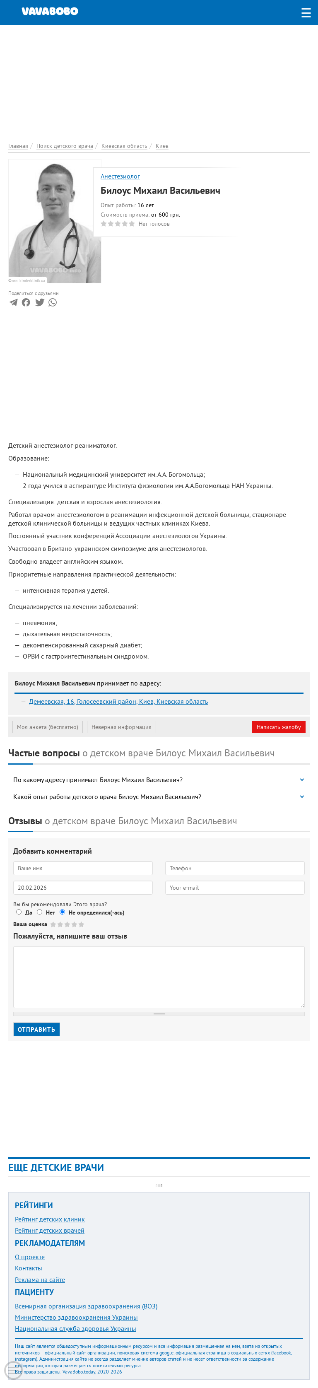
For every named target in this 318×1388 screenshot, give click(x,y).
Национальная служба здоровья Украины (75, 1328)
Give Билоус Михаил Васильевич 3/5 (67, 924)
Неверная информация (122, 727)
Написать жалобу (279, 727)
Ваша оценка (30, 924)
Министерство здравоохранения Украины (76, 1317)
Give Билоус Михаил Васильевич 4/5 (74, 924)
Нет (50, 912)
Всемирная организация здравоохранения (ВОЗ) (86, 1306)
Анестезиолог (120, 176)
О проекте (30, 1257)
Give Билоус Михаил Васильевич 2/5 (60, 924)
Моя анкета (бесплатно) (47, 727)
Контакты (28, 1268)
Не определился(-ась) (97, 912)
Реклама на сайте (40, 1279)
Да (28, 912)
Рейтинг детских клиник (50, 1219)
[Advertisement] (159, 83)
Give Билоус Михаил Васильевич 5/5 (81, 924)
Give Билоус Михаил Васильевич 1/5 (53, 924)
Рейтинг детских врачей (49, 1230)
